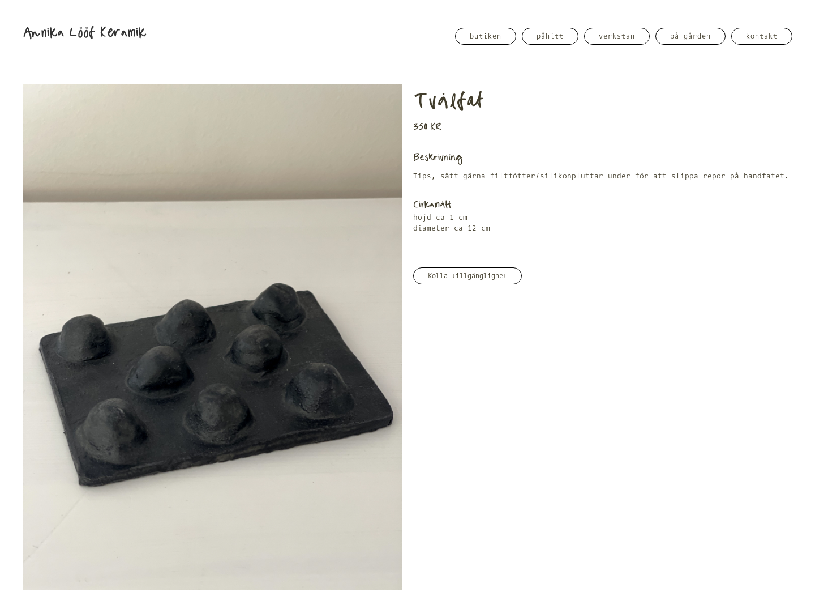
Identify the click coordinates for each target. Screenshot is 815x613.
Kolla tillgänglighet (467, 275)
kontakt (762, 36)
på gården (690, 36)
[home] (84, 33)
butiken (485, 36)
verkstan (617, 36)
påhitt (550, 36)
